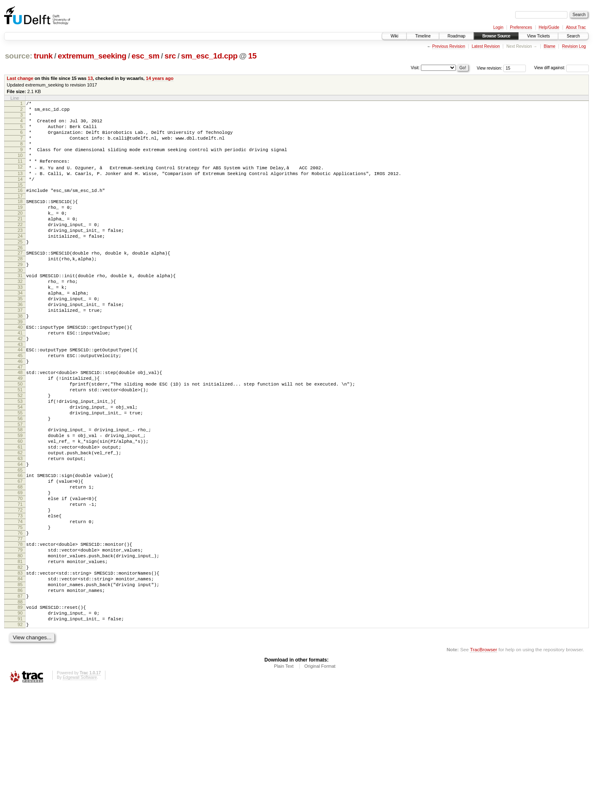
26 (20, 275)
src (170, 55)
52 (20, 449)
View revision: (489, 67)
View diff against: (561, 67)
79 (20, 633)
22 (20, 247)
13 (90, 78)
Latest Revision (486, 46)
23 (20, 254)
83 (20, 661)
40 (20, 368)
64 (20, 531)
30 (20, 301)
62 (20, 517)
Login (498, 27)
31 (20, 306)
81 (20, 647)
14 (20, 194)
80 (20, 640)
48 (20, 421)
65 (20, 538)
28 (20, 287)
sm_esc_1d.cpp (209, 55)
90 (20, 708)
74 (20, 599)
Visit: (415, 67)
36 (20, 341)
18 (20, 219)
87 (20, 689)
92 (20, 722)
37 (20, 348)
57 (20, 484)
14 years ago (159, 78)
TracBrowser (483, 748)
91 (20, 715)
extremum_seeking (92, 55)
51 (20, 442)
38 (20, 355)
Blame (549, 46)
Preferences (521, 27)
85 (20, 675)
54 (20, 463)
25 (20, 268)
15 (252, 55)
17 (20, 213)
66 (20, 543)
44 (20, 394)
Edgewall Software (80, 776)
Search (573, 36)
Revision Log (574, 46)
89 (20, 701)
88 (20, 696)
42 (20, 382)
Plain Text (284, 765)
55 (20, 470)
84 (20, 668)
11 (20, 173)
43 (20, 389)
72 (20, 585)
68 (20, 557)
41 (20, 375)
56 (20, 477)
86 (20, 682)
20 (20, 233)
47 (20, 415)
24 (20, 261)
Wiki (394, 36)
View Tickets (538, 36)
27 (20, 280)
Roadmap (456, 36)
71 (20, 578)
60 (20, 503)
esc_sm (145, 55)
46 (20, 408)
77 (20, 620)
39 (20, 362)
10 (20, 166)
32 (20, 313)
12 (20, 180)
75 (20, 606)
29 (20, 294)
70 (20, 571)
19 (20, 226)
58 (20, 489)
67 (20, 550)
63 (20, 524)
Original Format (320, 765)
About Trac (576, 27)
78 (20, 626)
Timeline (422, 36)
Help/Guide (549, 27)
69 (20, 564)
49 (20, 428)
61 (20, 510)
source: (18, 55)
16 (20, 206)
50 (20, 435)
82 (20, 654)
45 (20, 401)
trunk (43, 55)
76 (20, 613)
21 (20, 240)
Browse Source (496, 36)
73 (20, 592)
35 (20, 334)
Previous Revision (448, 46)
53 (20, 456)
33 (20, 320)
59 (20, 496)
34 (20, 327)
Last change (20, 78)
